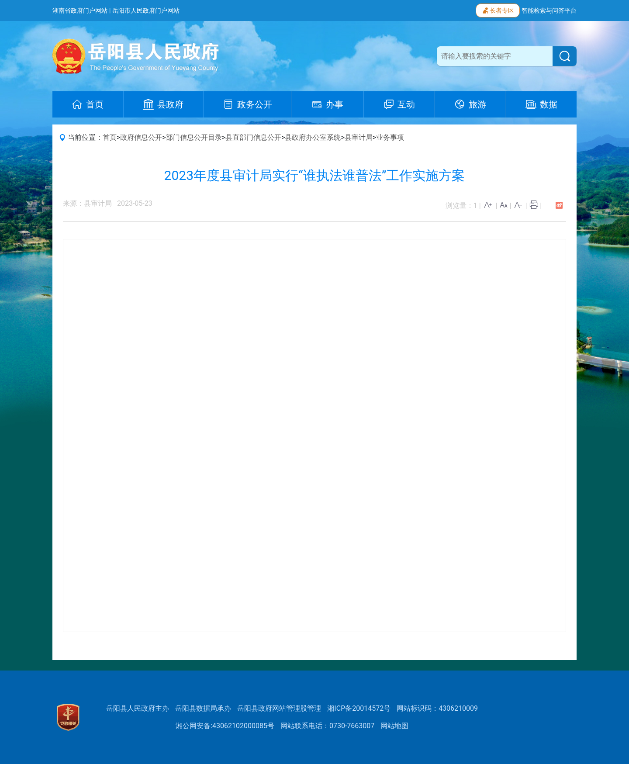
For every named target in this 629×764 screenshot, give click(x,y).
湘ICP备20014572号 (359, 708)
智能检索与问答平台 (549, 10)
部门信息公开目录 (194, 137)
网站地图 (394, 726)
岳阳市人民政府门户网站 (146, 10)
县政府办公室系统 (313, 137)
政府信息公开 (141, 137)
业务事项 (390, 137)
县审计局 (359, 137)
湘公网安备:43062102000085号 (225, 726)
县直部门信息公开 (253, 137)
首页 (110, 137)
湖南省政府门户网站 (79, 10)
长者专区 (497, 9)
